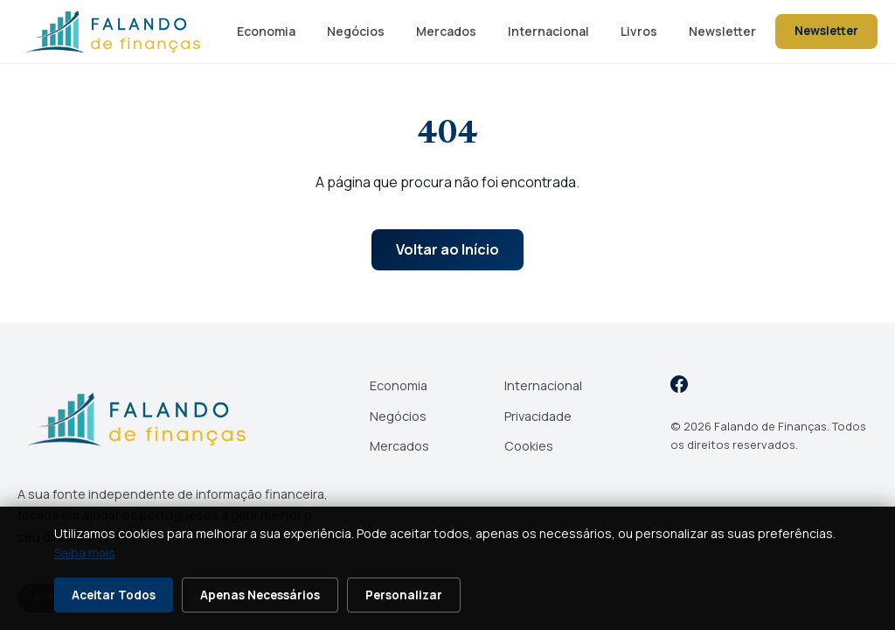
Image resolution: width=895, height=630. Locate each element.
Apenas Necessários (260, 595)
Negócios (356, 31)
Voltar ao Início (447, 249)
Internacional (548, 31)
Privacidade (538, 416)
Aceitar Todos (114, 595)
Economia (266, 31)
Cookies (528, 446)
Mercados (446, 31)
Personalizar (403, 595)
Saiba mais (84, 552)
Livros (639, 31)
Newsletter (722, 31)
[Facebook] (679, 387)
